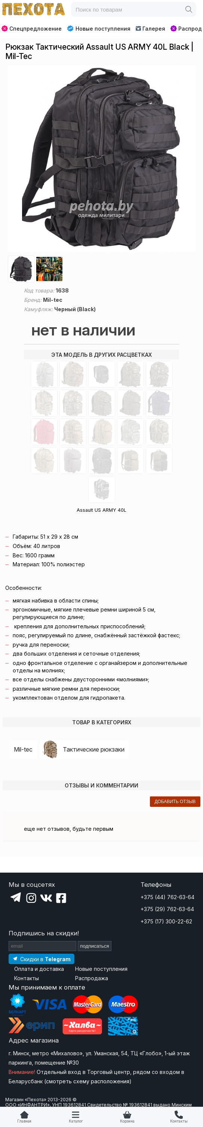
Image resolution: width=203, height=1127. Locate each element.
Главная (24, 1121)
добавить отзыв (175, 801)
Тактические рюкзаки (93, 749)
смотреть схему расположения (87, 1081)
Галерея (150, 28)
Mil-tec (23, 749)
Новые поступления (98, 28)
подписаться (94, 946)
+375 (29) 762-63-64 (167, 909)
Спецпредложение (31, 28)
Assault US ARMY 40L (101, 510)
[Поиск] (188, 9)
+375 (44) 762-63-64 (167, 897)
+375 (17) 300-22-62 (166, 921)
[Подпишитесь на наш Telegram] (41, 959)
